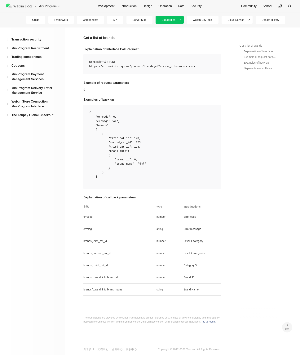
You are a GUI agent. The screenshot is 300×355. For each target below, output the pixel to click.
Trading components (26, 56)
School (267, 6)
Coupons (18, 65)
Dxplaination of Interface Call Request (260, 51)
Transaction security (26, 39)
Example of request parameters (260, 56)
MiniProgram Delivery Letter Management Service (31, 90)
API (115, 19)
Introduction (129, 6)
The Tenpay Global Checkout (32, 115)
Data (181, 6)
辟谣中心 (117, 349)
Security (196, 6)
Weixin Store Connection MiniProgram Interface (29, 104)
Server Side (139, 19)
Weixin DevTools (202, 19)
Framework (61, 19)
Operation (165, 6)
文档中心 (103, 349)
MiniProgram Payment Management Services (27, 77)
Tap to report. (208, 321)
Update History (270, 19)
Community (249, 6)
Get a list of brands (251, 45)
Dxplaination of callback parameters (260, 68)
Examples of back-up (256, 62)
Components (90, 19)
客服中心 (131, 349)
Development (105, 6)
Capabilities (168, 19)
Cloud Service (235, 19)
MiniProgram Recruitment (30, 48)
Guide (35, 19)
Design (147, 6)
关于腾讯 (88, 349)
